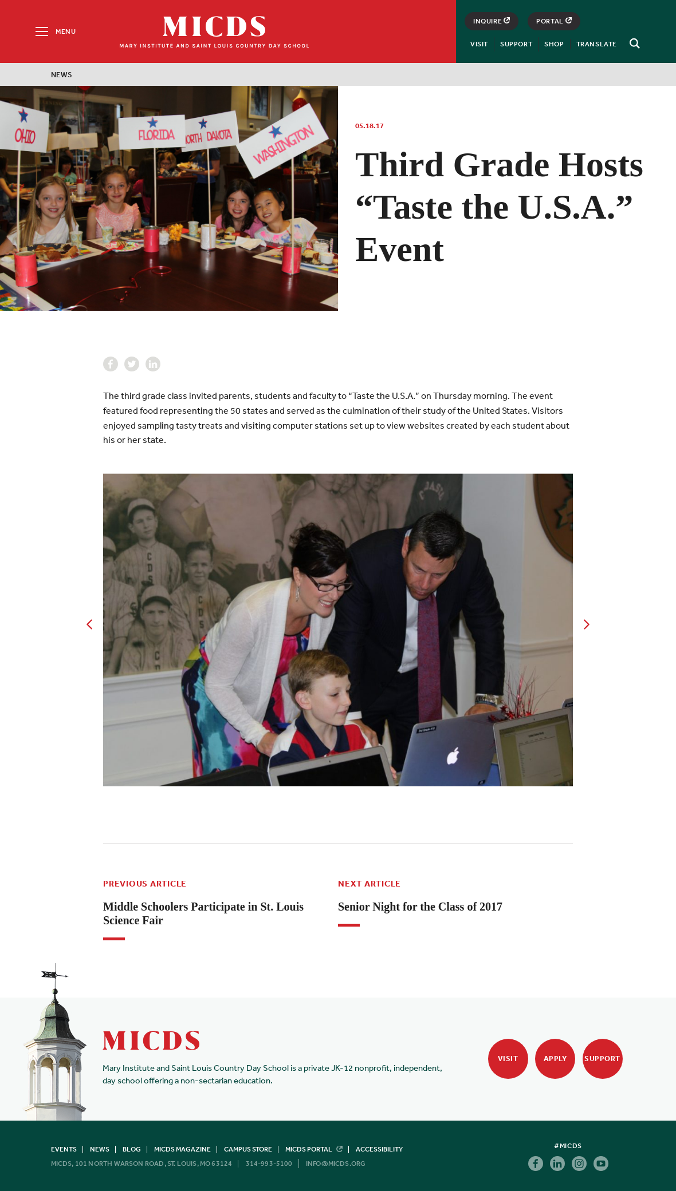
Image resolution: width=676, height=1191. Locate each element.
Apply (555, 1058)
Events (64, 1149)
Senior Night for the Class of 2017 (420, 906)
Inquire (491, 21)
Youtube (601, 1163)
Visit (479, 44)
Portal (554, 21)
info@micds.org (336, 1163)
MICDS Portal (314, 1149)
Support (516, 44)
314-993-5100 (269, 1163)
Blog (132, 1149)
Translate (596, 44)
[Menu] (55, 31)
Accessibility (379, 1149)
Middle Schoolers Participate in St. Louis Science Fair (203, 913)
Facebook (110, 364)
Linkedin (153, 364)
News (62, 75)
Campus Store (248, 1149)
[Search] (633, 43)
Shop (554, 44)
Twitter (131, 364)
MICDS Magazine (182, 1149)
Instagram (579, 1163)
